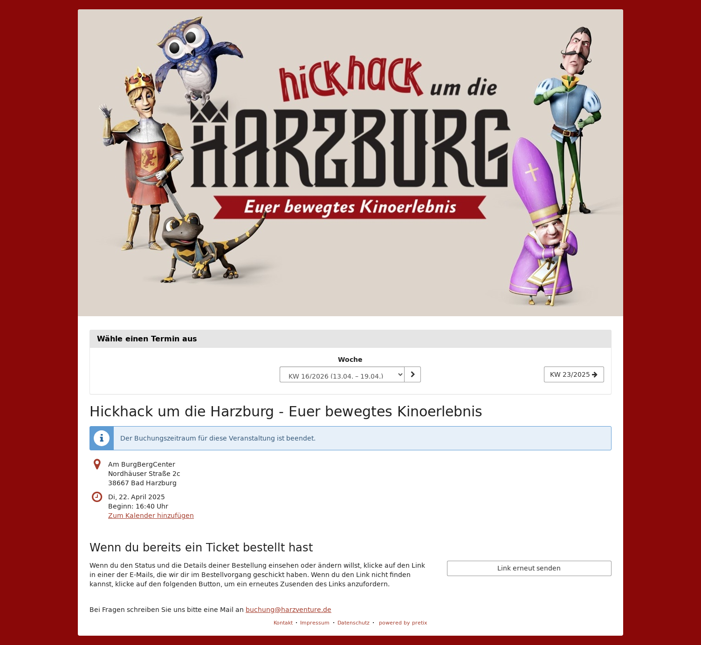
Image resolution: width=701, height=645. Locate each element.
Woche (350, 359)
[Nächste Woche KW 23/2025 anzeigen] (574, 374)
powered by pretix (403, 622)
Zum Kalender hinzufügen (151, 515)
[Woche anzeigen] (412, 374)
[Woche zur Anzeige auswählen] (342, 374)
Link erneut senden (529, 568)
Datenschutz (353, 622)
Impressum (315, 622)
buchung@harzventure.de (288, 609)
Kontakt (283, 622)
